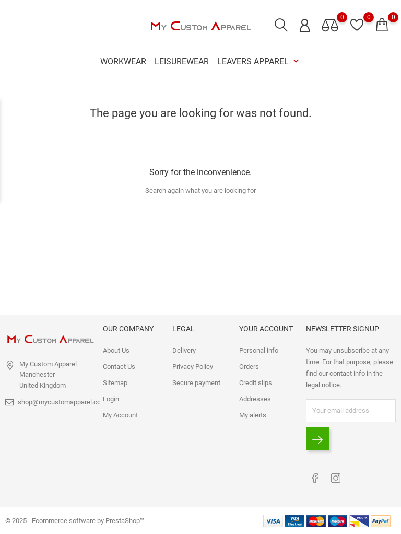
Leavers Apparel (259, 61)
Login (111, 399)
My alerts (252, 415)
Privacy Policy (192, 366)
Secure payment (196, 383)
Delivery (184, 350)
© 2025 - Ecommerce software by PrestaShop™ (74, 521)
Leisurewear (182, 61)
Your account (266, 328)
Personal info (258, 350)
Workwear (123, 61)
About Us (116, 350)
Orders (249, 366)
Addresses (255, 399)
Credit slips (255, 383)
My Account (120, 415)
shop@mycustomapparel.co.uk (64, 402)
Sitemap (115, 383)
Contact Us (119, 366)
